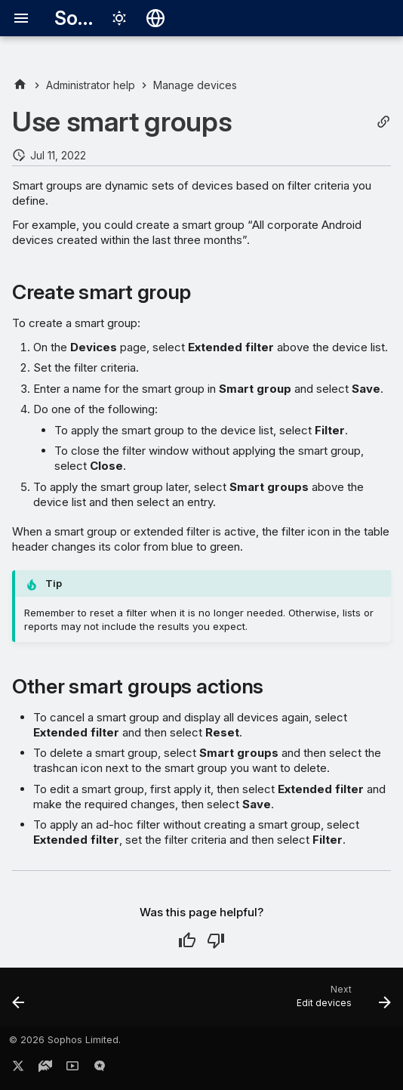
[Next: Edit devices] (341, 1002)
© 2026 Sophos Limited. (65, 1039)
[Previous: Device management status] (19, 1002)
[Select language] (155, 18)
